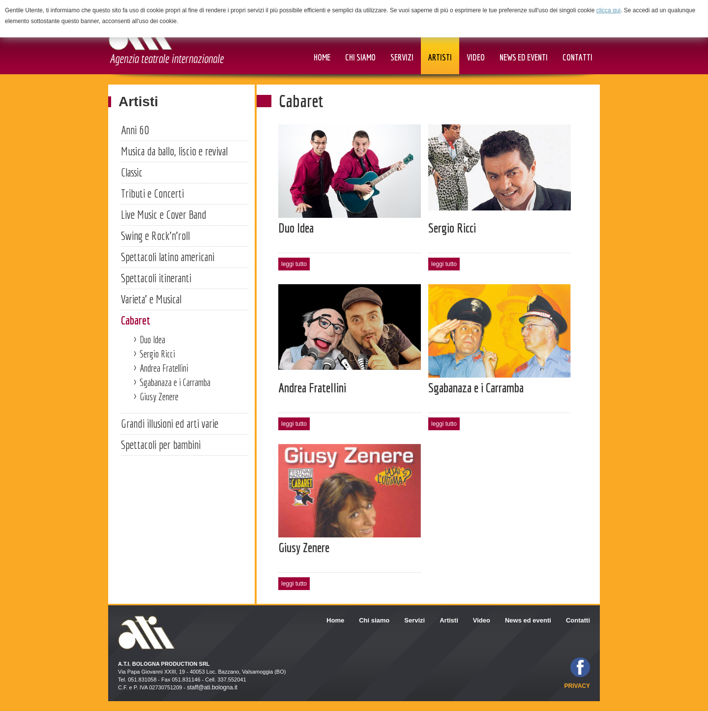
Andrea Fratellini (164, 368)
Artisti (138, 101)
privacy (577, 685)
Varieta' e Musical (151, 299)
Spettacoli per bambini (161, 444)
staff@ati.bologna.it (212, 687)
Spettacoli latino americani (167, 257)
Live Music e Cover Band (163, 214)
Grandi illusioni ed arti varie (169, 423)
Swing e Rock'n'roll (155, 235)
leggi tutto (294, 264)
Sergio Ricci (157, 353)
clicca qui (608, 10)
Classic (132, 172)
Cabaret (135, 320)
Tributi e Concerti (152, 193)
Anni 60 (135, 130)
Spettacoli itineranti (156, 278)
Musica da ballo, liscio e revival (174, 151)
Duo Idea (152, 339)
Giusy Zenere (159, 396)
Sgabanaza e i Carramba (175, 382)
